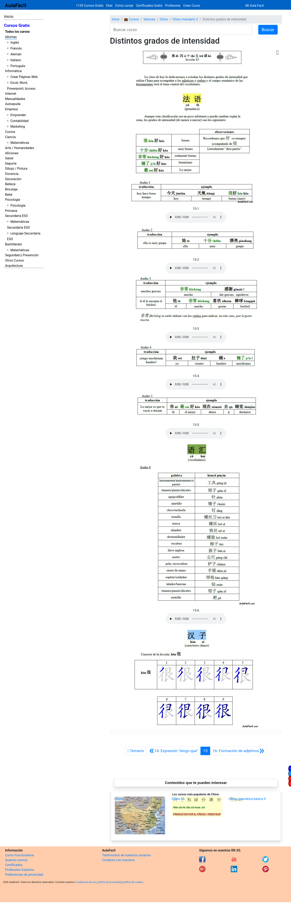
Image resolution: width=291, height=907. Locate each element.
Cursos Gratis (17, 25)
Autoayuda (12, 104)
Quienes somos (16, 860)
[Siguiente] (238, 751)
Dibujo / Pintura (16, 168)
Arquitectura (14, 266)
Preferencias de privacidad (24, 875)
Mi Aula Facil (254, 5)
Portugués (17, 66)
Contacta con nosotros (118, 860)
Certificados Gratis (149, 5)
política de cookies (133, 882)
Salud (9, 158)
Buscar (268, 29)
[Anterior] (173, 751)
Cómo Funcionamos (19, 855)
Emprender (18, 115)
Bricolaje (11, 189)
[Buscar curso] (181, 30)
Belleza (10, 184)
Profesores (173, 5)
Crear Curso (191, 5)
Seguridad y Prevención (22, 255)
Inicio (8, 16)
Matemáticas (19, 143)
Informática (13, 71)
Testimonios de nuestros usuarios (126, 855)
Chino (164, 19)
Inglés (14, 42)
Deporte (11, 163)
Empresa (11, 109)
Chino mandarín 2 (185, 19)
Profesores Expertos (19, 870)
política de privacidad (109, 882)
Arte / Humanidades (19, 148)
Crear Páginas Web (24, 77)
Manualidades (15, 99)
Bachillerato (13, 244)
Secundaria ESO (16, 216)
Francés (16, 48)
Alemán (15, 54)
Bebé (8, 195)
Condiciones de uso (86, 882)
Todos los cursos (17, 32)
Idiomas (11, 37)
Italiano (15, 60)
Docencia (11, 174)
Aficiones (11, 153)
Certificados (13, 865)
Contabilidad (19, 121)
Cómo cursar (124, 5)
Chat (109, 5)
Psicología (12, 200)
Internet (10, 94)
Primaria (11, 211)
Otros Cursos (14, 260)
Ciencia (10, 137)
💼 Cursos (131, 19)
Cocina (10, 132)
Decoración (13, 179)
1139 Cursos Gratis (90, 5)
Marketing (17, 126)
